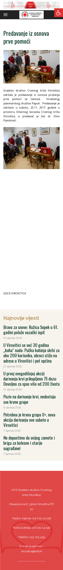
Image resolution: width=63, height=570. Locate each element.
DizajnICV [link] (43, 561)
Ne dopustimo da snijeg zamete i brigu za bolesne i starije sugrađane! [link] (29, 427)
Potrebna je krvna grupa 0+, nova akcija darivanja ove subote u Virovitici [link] (29, 404)
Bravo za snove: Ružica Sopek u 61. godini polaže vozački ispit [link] (30, 314)
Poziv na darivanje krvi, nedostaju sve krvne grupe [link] (29, 384)
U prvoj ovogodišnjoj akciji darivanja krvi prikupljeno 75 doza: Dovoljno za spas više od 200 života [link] (31, 363)
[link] (58, 12)
